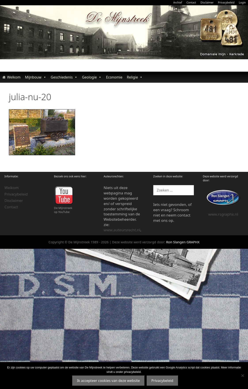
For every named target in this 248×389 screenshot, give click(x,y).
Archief (177, 2)
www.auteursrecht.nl (122, 229)
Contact (191, 2)
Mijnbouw (35, 77)
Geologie (92, 77)
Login (242, 2)
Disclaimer (207, 2)
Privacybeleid (226, 2)
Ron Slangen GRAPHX (182, 242)
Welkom (14, 77)
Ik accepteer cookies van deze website (108, 380)
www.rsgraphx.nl (223, 214)
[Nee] (242, 375)
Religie (135, 77)
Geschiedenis (64, 77)
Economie (114, 77)
